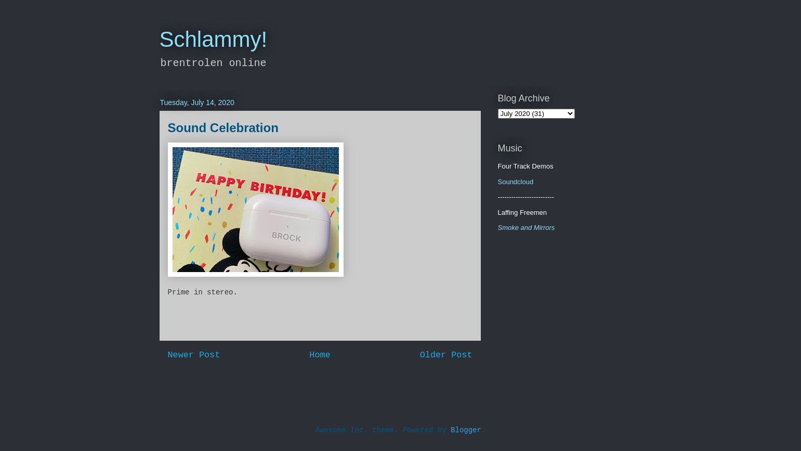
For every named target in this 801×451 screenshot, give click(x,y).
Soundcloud (516, 182)
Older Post (446, 355)
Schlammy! (214, 39)
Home (319, 355)
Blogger (466, 430)
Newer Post (194, 355)
